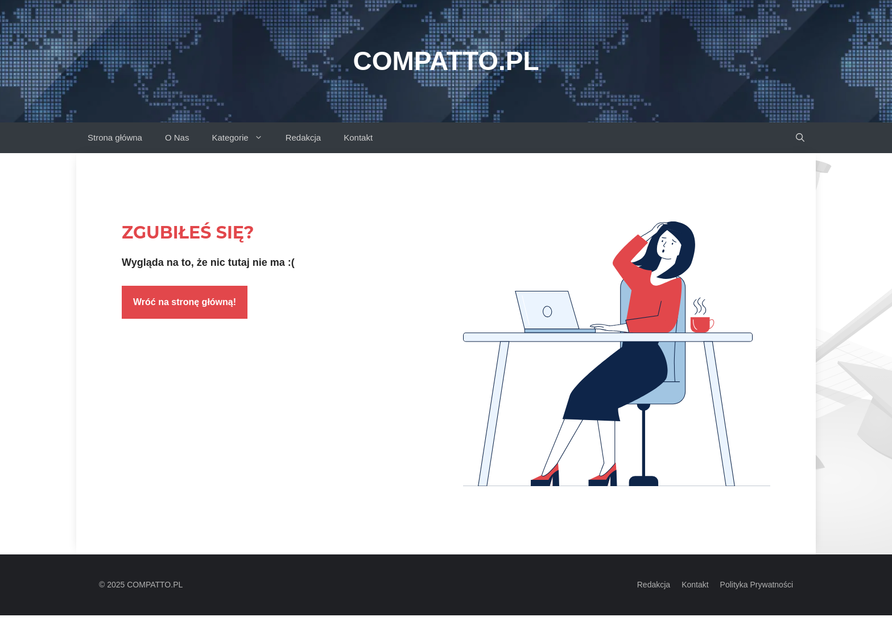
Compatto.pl (446, 61)
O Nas (177, 137)
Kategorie (243, 137)
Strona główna (115, 137)
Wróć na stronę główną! (184, 302)
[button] (800, 137)
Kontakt (358, 137)
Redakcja (303, 137)
